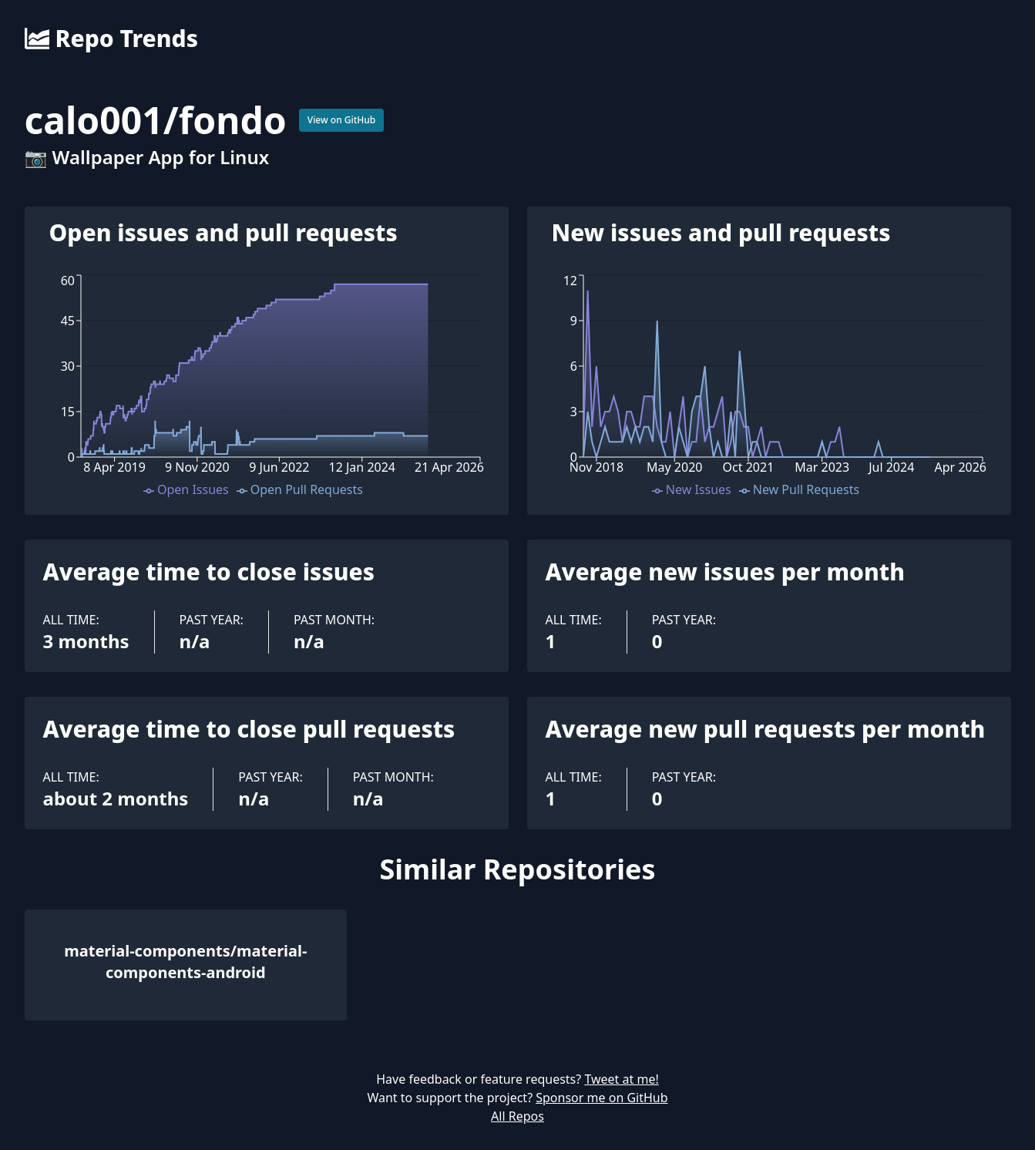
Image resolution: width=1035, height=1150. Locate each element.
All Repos (517, 1116)
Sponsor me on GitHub (601, 1097)
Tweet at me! (621, 1079)
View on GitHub (341, 119)
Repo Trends (111, 38)
